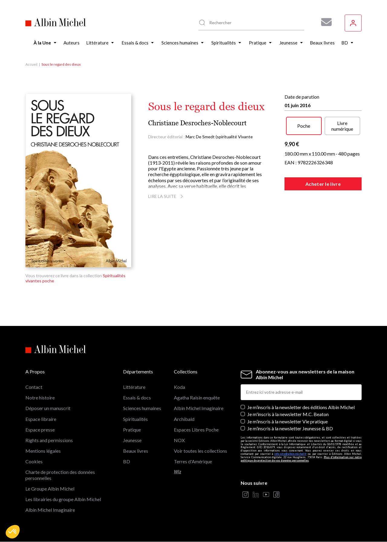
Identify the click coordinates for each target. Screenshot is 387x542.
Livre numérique (342, 126)
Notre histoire (40, 397)
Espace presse (40, 429)
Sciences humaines (142, 408)
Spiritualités (135, 419)
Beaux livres (135, 451)
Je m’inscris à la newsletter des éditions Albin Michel (301, 407)
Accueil (31, 64)
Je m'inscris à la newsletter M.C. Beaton (288, 414)
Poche (303, 126)
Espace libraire (40, 419)
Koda (179, 387)
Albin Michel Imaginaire (50, 510)
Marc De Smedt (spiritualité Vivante (219, 136)
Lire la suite (166, 196)
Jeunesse (132, 440)
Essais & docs (137, 397)
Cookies (34, 461)
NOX (179, 440)
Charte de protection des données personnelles (60, 475)
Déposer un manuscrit (47, 408)
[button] (12, 531)
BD (126, 461)
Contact (33, 387)
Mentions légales (43, 451)
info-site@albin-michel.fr (290, 453)
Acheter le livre (323, 184)
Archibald (184, 419)
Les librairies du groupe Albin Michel (63, 499)
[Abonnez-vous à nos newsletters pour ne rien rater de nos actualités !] (324, 22)
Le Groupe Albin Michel (49, 488)
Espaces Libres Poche (196, 429)
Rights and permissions (49, 440)
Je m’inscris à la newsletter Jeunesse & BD (290, 428)
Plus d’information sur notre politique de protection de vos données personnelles (301, 458)
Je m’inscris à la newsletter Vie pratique (287, 421)
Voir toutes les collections (200, 451)
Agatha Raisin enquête (197, 397)
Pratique (132, 429)
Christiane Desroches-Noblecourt (197, 123)
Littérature (134, 387)
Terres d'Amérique (193, 461)
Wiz (177, 471)
